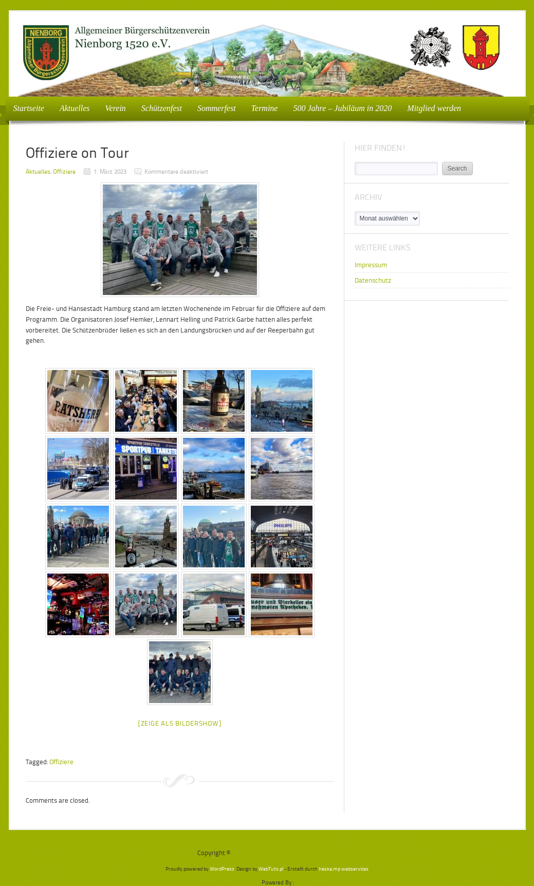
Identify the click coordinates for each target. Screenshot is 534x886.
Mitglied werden (434, 108)
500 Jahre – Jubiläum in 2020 (342, 108)
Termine (264, 108)
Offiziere (64, 171)
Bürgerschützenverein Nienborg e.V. (284, 853)
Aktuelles (75, 108)
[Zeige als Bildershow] (180, 723)
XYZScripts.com (315, 882)
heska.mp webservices (344, 868)
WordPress (222, 868)
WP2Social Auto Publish (230, 882)
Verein (112, 108)
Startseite (28, 108)
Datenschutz (373, 280)
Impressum (371, 265)
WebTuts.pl (271, 868)
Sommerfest (216, 108)
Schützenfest (161, 108)
